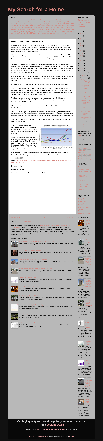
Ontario (42, 27)
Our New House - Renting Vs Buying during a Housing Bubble (36, 305)
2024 (81, 38)
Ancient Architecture (83, 167)
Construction (36, 22)
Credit (42, 22)
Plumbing (63, 27)
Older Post (70, 217)
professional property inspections (48, 233)
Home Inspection (53, 24)
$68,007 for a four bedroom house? (86, 87)
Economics (56, 22)
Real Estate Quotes (37, 31)
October (84, 75)
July (83, 124)
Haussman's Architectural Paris (83, 175)
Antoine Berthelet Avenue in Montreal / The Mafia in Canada (35, 268)
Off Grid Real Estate (84, 207)
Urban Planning (45, 33)
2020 (81, 48)
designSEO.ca (55, 424)
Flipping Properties (21, 24)
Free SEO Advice (83, 148)
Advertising (13, 20)
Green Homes (82, 201)
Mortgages (21, 27)
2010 (81, 70)
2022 (81, 43)
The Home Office (15, 33)
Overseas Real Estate (50, 27)
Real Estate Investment (24, 31)
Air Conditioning (20, 20)
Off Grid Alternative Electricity (83, 204)
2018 (81, 51)
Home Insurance (64, 24)
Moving (27, 27)
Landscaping (56, 25)
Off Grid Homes (36, 27)
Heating (39, 24)
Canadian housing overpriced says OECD (86, 102)
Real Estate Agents (22, 29)
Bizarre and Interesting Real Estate (52, 20)
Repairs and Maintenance (62, 31)
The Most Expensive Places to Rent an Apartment (88, 283)
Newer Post (15, 217)
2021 (81, 46)
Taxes (72, 31)
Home (43, 217)
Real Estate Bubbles (48, 29)
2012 (81, 65)
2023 (81, 41)
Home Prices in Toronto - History (28, 277)
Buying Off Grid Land (84, 199)
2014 (81, 61)
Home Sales (21, 25)
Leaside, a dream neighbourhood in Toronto (31, 323)
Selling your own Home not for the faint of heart (86, 81)
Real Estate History (61, 29)
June (83, 126)
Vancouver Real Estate (64, 33)
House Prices (31, 25)
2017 (81, 53)
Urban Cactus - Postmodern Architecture (82, 188)
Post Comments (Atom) (25, 221)
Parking (58, 27)
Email (79, 135)
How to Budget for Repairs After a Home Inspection (33, 259)
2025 (81, 36)
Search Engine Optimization (82, 151)
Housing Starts (40, 25)
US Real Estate (53, 33)
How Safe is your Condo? (86, 91)
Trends (40, 33)
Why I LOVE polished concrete (87, 402)
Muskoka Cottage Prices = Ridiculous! (29, 296)
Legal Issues (64, 25)
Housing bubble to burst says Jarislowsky (30, 250)
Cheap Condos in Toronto (88, 241)
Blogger (71, 436)
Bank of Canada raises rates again (85, 113)
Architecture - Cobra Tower (88, 343)
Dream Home (48, 22)
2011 (81, 68)
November (85, 73)
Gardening (29, 24)
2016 (81, 56)
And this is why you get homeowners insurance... (32, 314)
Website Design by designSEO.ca (38, 436)
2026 (81, 33)
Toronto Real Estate (28, 33)
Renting (51, 31)
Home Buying (44, 24)
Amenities (27, 20)
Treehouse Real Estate (84, 213)
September (85, 78)
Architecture (35, 20)
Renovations (45, 31)
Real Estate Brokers (34, 29)
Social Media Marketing (84, 154)
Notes (31, 27)
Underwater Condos (83, 184)
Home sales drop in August (86, 117)
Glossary (34, 23)
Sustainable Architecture (81, 210)
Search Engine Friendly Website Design (51, 429)
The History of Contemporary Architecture (82, 180)
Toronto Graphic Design (84, 156)
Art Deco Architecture (84, 169)
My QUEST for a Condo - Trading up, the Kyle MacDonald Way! (37, 241)
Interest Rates (48, 25)
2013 (81, 63)
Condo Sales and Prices (23, 22)
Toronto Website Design (85, 159)
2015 (81, 58)
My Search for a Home (36, 9)
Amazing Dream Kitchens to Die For (29, 287)
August (84, 121)
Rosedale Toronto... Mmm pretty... (86, 96)
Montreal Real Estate (43, 160)
